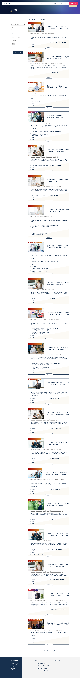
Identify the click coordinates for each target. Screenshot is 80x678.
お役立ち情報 (60, 3)
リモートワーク (14, 36)
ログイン (66, 3)
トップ (27, 660)
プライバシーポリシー (15, 663)
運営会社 (13, 668)
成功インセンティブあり (16, 37)
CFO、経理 (39, 667)
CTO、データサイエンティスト (43, 670)
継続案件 (13, 44)
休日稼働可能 (14, 40)
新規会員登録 (57, 660)
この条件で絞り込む (18, 52)
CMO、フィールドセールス (42, 662)
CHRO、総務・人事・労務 (42, 668)
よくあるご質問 (14, 664)
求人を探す (54, 3)
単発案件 (13, 43)
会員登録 (73, 3)
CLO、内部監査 (40, 671)
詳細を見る (49, 47)
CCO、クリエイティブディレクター (44, 665)
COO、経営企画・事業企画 (42, 663)
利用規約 (13, 666)
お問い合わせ (13, 669)
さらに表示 (13, 47)
